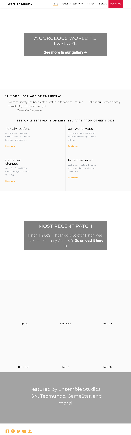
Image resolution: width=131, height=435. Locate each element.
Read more (10, 146)
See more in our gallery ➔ (65, 52)
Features (66, 4)
